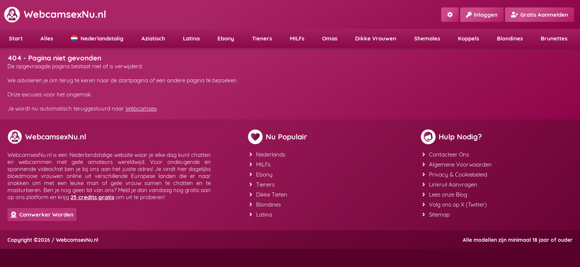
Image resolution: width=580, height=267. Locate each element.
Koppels (468, 38)
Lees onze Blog (444, 194)
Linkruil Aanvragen (449, 184)
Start (16, 38)
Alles (46, 38)
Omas (329, 38)
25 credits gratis (92, 197)
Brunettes (554, 38)
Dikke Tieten (268, 194)
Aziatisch (153, 38)
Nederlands (267, 154)
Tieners (262, 38)
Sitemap (436, 214)
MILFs (297, 38)
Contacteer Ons (445, 154)
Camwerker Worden (41, 214)
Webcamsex (141, 108)
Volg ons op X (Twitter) (454, 204)
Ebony (225, 38)
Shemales (427, 38)
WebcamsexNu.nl (55, 14)
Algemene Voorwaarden (457, 164)
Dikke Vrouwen (375, 38)
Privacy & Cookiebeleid (454, 174)
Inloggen (482, 14)
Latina (191, 38)
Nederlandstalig (97, 38)
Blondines (510, 38)
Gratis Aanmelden (539, 14)
